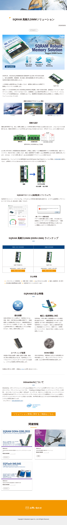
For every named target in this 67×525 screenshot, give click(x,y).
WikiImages (54, 115)
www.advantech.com (17, 400)
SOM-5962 (58, 159)
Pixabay (57, 115)
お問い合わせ (36, 508)
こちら (22, 369)
